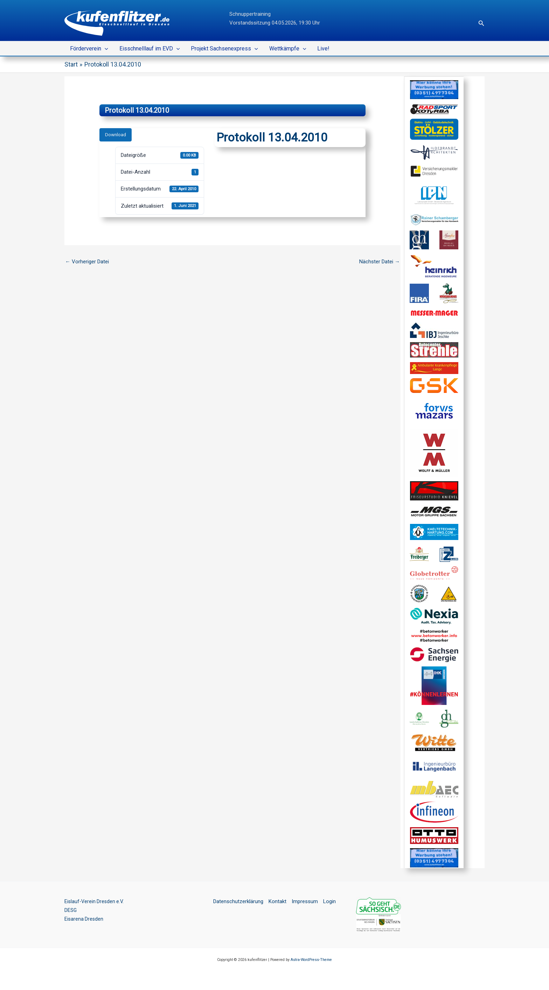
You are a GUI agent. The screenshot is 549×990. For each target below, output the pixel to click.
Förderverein (89, 49)
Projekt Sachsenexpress (224, 49)
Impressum (305, 901)
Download (115, 134)
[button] (481, 23)
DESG (70, 910)
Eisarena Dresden (84, 919)
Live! (323, 48)
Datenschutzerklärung (238, 901)
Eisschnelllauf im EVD (149, 49)
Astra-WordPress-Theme (311, 959)
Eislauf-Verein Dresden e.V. (95, 901)
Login (329, 901)
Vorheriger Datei (87, 261)
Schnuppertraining (250, 14)
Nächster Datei (379, 261)
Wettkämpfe (287, 49)
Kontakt (277, 901)
